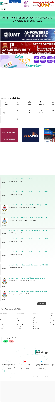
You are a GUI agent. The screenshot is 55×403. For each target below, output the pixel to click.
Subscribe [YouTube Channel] (25, 371)
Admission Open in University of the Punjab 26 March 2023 (28, 291)
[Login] (5, 9)
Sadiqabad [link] (19, 327)
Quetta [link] (35, 325)
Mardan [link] (35, 321)
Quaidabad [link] (20, 325)
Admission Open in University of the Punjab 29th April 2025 (28, 218)
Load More (41, 303)
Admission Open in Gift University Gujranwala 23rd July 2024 (28, 239)
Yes (5, 341)
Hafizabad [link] (3, 317)
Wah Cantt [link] (36, 328)
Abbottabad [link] (3, 313)
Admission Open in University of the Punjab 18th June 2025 (28, 205)
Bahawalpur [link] (36, 313)
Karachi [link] (19, 319)
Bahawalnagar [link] (20, 313)
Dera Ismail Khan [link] (21, 315)
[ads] (9, 135)
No (11, 341)
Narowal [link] (19, 323)
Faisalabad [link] (36, 315)
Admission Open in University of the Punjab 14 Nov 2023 (27, 278)
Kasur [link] (34, 319)
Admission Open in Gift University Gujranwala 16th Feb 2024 (28, 265)
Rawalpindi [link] (3, 327)
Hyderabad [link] (36, 317)
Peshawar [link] (3, 325)
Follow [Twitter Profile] (41, 371)
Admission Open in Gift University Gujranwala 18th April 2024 (28, 252)
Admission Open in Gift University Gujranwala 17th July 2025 (28, 192)
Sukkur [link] (19, 328)
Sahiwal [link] (35, 327)
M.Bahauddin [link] (20, 321)
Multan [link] (2, 323)
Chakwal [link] (2, 315)
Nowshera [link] (36, 323)
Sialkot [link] (2, 328)
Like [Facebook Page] (9, 371)
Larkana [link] (2, 321)
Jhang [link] (1, 319)
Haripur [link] (19, 317)
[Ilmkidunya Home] (4, 3)
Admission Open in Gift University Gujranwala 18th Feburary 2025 (30, 230)
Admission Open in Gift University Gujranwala (23, 179)
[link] (15, 1)
